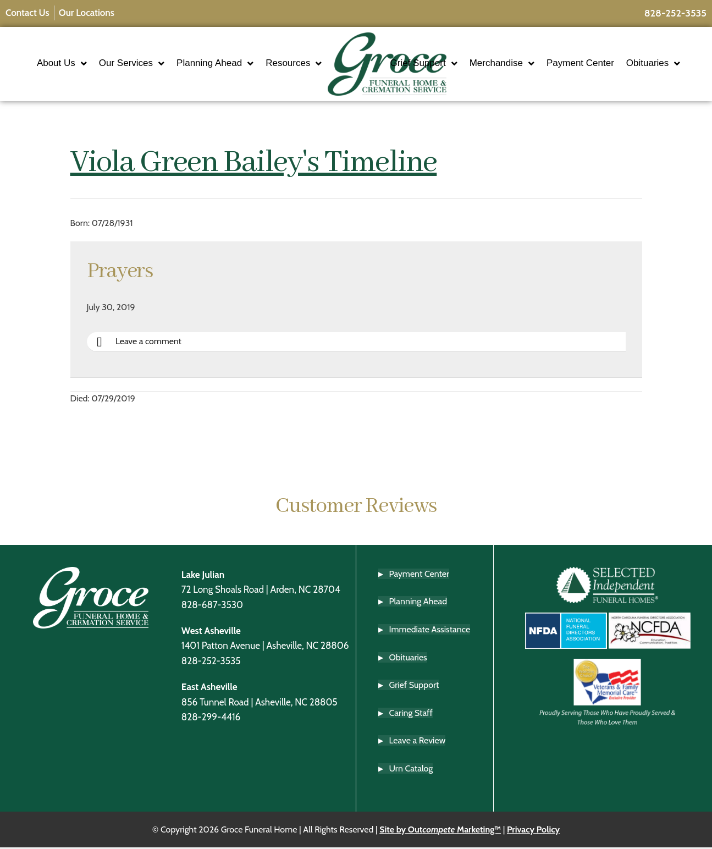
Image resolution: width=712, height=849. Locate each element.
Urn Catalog (411, 770)
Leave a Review (417, 742)
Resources (261, 74)
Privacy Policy (533, 830)
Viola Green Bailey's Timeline (253, 164)
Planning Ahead (250, 53)
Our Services (167, 53)
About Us (98, 53)
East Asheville (209, 688)
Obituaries (450, 74)
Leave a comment (139, 344)
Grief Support (456, 53)
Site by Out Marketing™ (440, 830)
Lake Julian (202, 576)
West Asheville (211, 632)
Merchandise (534, 53)
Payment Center (613, 53)
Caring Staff (411, 714)
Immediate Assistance (430, 631)
